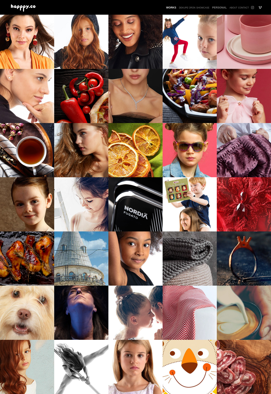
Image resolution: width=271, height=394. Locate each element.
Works (171, 7)
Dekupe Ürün (187, 7)
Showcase (202, 7)
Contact (243, 7)
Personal (219, 7)
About (233, 7)
